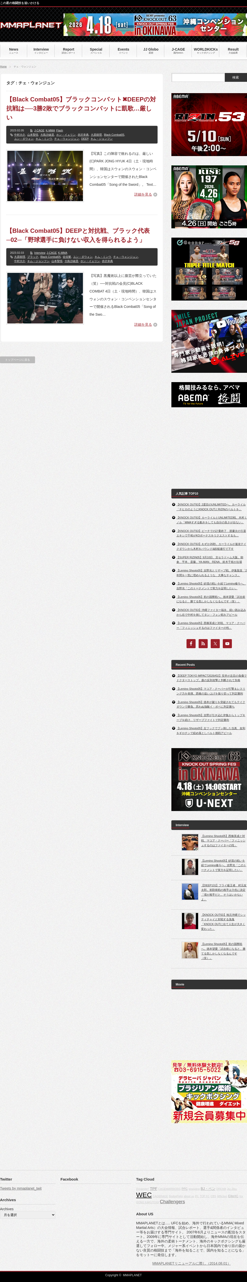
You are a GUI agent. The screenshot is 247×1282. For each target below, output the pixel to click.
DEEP (84, 138)
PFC (184, 1189)
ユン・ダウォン (24, 138)
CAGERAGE (160, 1196)
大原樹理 (96, 134)
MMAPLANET (132, 1275)
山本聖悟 (32, 134)
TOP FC (205, 1196)
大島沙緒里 (47, 134)
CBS (213, 1196)
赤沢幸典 (83, 134)
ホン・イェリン (66, 134)
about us (189, 1196)
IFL (197, 1196)
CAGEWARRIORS (169, 1188)
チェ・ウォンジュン (66, 138)
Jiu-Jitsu (232, 1188)
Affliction (222, 1196)
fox (241, 1196)
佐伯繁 (67, 256)
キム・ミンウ (44, 138)
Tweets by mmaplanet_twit (21, 1188)
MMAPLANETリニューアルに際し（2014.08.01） (191, 1263)
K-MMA (50, 130)
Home (3, 66)
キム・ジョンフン (101, 138)
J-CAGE (39, 130)
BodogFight (176, 1196)
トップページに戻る (17, 359)
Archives (7, 1209)
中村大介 (19, 134)
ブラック (32, 256)
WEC (144, 1195)
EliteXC (233, 1196)
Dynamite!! (142, 1188)
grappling (194, 1188)
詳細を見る (143, 194)
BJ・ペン (208, 1189)
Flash (59, 130)
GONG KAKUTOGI (147, 1202)
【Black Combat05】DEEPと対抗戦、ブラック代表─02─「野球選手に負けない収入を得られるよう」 (78, 235)
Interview (39, 252)
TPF (153, 1188)
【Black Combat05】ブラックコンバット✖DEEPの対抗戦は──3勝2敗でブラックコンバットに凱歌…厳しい (81, 108)
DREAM (221, 1188)
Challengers (172, 1201)
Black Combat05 (114, 134)
